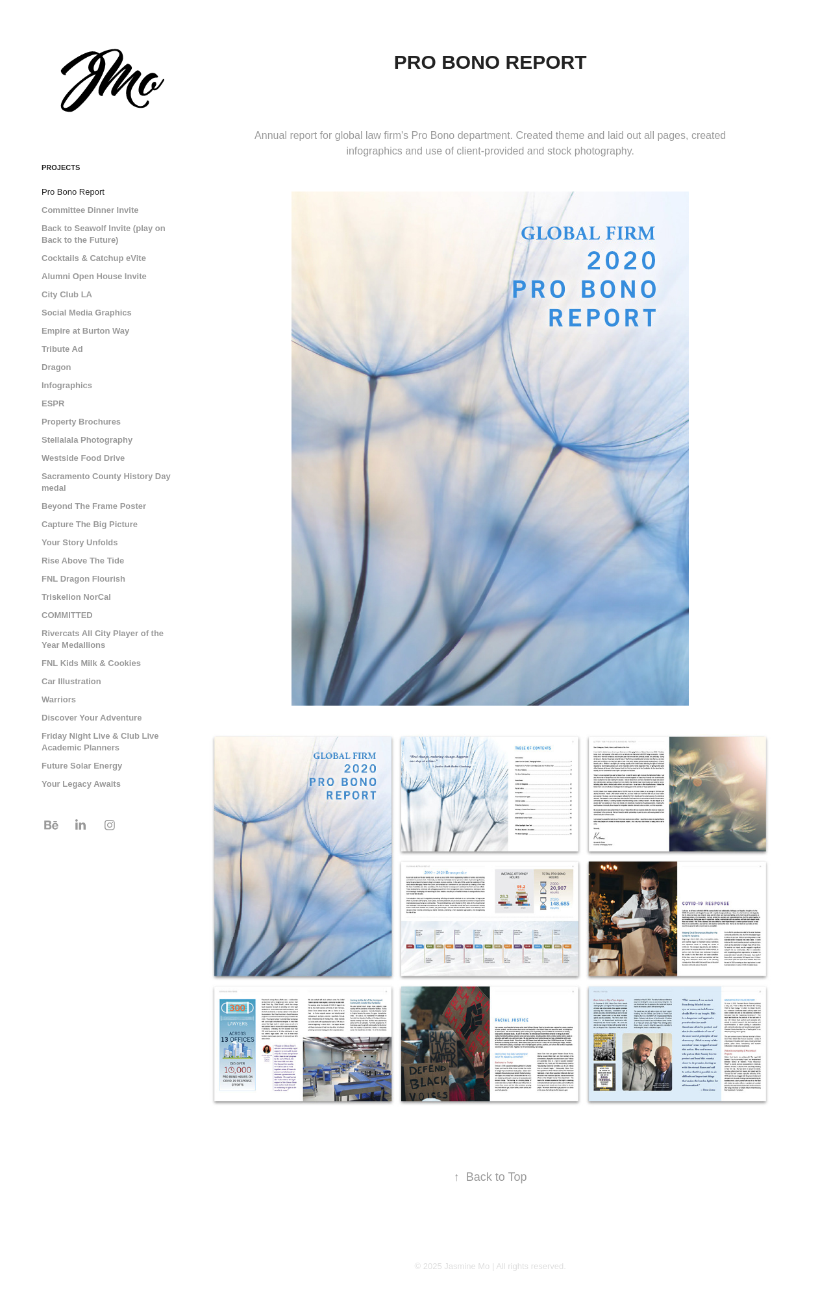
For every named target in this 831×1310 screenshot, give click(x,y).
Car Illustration (71, 681)
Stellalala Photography (87, 440)
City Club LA (67, 294)
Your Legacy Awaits (81, 784)
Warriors (59, 699)
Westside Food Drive (83, 458)
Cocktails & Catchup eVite (94, 258)
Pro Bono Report (73, 192)
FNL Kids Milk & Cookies (91, 663)
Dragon (56, 367)
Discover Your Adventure (92, 718)
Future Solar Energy (82, 766)
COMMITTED (67, 615)
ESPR (53, 403)
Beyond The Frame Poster (94, 506)
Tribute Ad (62, 349)
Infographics (67, 385)
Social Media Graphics (87, 312)
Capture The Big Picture (90, 524)
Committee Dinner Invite (90, 210)
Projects (61, 167)
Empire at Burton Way (85, 331)
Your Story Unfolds (80, 542)
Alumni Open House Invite (94, 276)
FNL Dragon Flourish (83, 579)
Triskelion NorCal (76, 597)
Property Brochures (81, 421)
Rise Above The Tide (83, 560)
